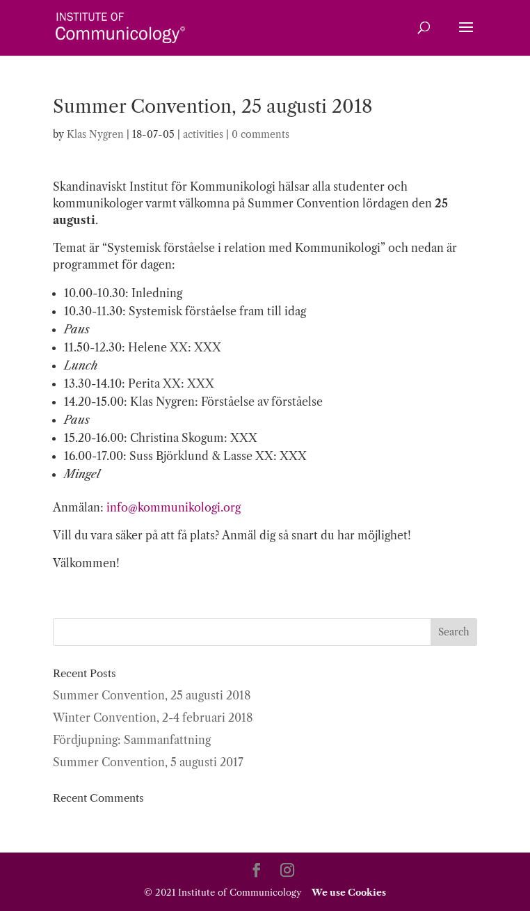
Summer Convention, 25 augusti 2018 (152, 695)
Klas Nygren (95, 134)
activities (203, 134)
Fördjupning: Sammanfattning (132, 740)
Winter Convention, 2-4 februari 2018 (153, 717)
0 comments (260, 134)
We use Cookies (348, 892)
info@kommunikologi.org (173, 507)
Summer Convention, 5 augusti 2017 (148, 762)
